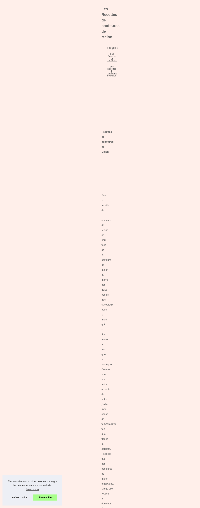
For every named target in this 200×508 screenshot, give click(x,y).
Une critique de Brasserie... (164, 145)
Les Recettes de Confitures (40, 99)
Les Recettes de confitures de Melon (75, 99)
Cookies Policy (72, 504)
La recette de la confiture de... (165, 254)
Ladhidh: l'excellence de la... (165, 117)
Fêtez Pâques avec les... (163, 196)
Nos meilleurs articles (161, 90)
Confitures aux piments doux (46, 479)
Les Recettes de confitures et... (166, 261)
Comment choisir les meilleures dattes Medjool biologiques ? (62, 468)
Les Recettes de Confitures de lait (32, 430)
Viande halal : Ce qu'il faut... (165, 217)
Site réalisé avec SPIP (96, 504)
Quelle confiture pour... (162, 152)
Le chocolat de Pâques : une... (166, 203)
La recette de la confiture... (164, 231)
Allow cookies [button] (45, 497)
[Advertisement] (77, 125)
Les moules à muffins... (162, 138)
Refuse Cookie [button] (19, 497)
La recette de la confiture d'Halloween (51, 484)
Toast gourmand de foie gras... (166, 247)
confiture (20, 99)
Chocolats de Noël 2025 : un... (166, 182)
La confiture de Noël (42, 489)
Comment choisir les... (162, 210)
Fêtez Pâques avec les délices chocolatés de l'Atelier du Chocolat (65, 457)
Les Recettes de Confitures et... (166, 268)
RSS (82, 504)
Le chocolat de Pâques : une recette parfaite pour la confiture (62, 463)
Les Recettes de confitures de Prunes (132, 430)
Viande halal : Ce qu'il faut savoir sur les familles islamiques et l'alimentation (70, 473)
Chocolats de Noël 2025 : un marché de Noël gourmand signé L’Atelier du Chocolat (73, 447)
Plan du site (156, 97)
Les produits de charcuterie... (165, 158)
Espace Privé (113, 504)
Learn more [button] (32, 489)
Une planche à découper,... (164, 124)
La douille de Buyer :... (162, 189)
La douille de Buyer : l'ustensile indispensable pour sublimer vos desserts (68, 452)
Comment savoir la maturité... (165, 165)
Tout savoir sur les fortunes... (165, 131)
